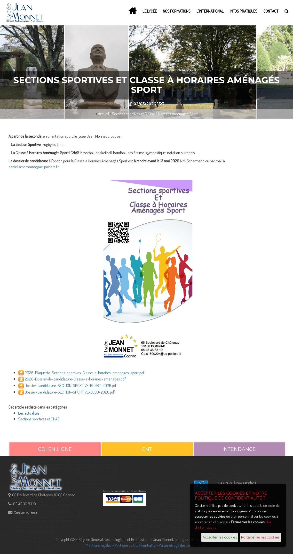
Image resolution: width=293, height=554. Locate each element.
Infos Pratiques (243, 11)
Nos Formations (176, 11)
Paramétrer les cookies (260, 537)
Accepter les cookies (220, 537)
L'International (210, 11)
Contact (270, 11)
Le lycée (150, 11)
